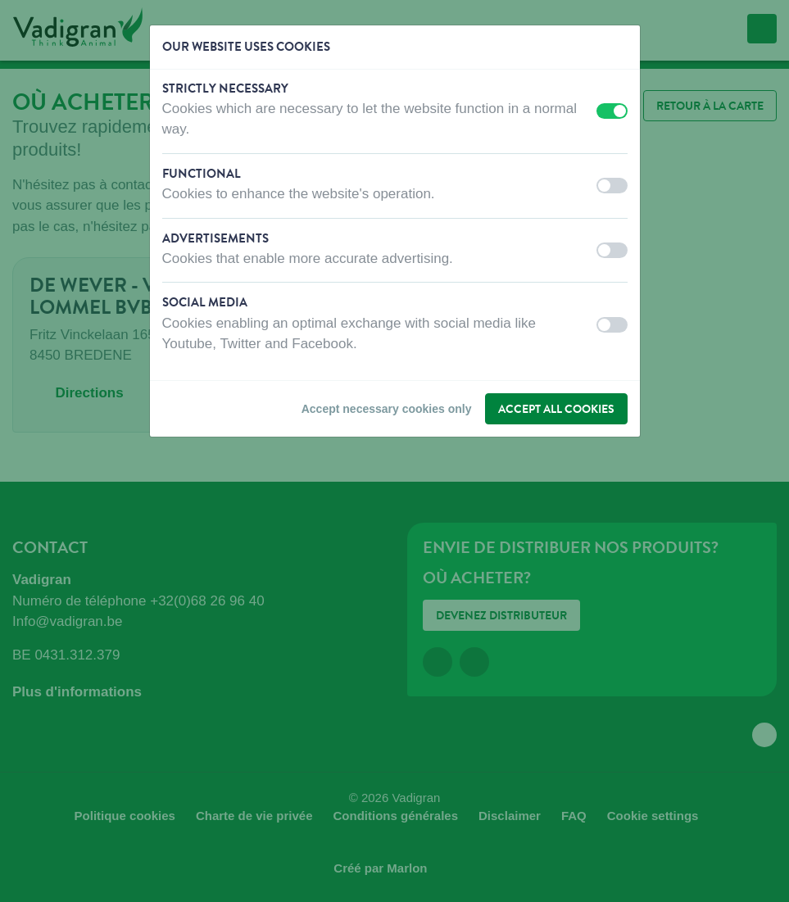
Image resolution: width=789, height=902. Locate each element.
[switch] (612, 111)
